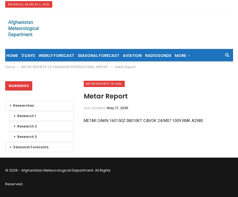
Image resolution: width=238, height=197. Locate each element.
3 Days (28, 55)
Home (12, 55)
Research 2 (27, 126)
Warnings (18, 85)
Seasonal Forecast (98, 55)
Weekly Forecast (56, 55)
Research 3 (27, 136)
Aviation (132, 55)
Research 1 (26, 116)
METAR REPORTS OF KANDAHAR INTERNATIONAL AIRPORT (105, 84)
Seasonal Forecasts (30, 147)
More (180, 55)
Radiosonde (158, 55)
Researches (23, 105)
